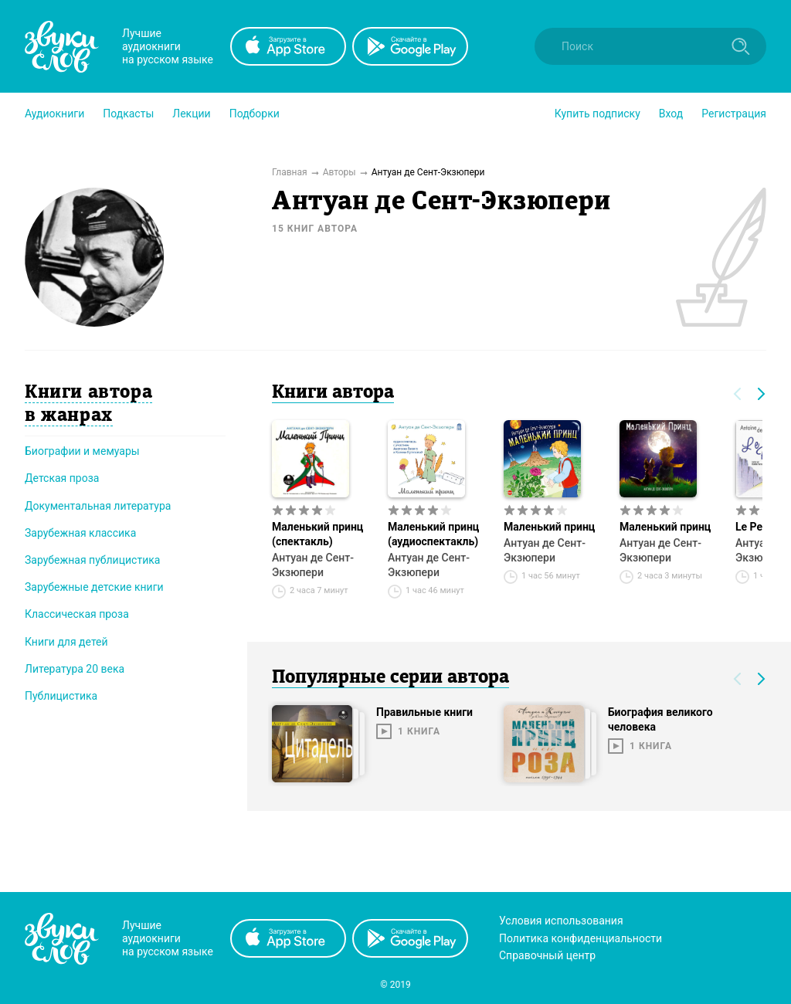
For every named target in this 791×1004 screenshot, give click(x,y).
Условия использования (561, 920)
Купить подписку (597, 113)
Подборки (254, 113)
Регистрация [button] (733, 113)
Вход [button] (671, 113)
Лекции (191, 113)
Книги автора (333, 393)
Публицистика (61, 696)
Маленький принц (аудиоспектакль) (433, 534)
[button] (54, 113)
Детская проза (62, 478)
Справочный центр (547, 955)
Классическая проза (77, 614)
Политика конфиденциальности (580, 938)
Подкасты (128, 113)
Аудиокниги (54, 113)
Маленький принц (549, 527)
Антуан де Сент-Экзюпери (313, 564)
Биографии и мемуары (82, 451)
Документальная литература (98, 506)
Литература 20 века (74, 669)
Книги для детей (66, 642)
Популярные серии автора (390, 678)
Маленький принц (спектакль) (317, 534)
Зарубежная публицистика (92, 560)
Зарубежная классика (80, 533)
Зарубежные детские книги (94, 587)
